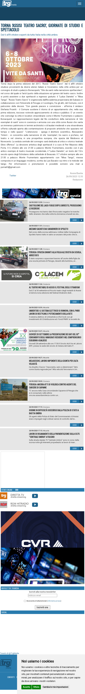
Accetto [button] (26, 687)
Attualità (46, 308)
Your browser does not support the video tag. (23, 470)
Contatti (11, 677)
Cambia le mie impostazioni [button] (55, 687)
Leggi (78, 220)
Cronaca (46, 202)
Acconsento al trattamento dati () (44, 601)
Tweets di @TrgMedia (9, 653)
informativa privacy (54, 601)
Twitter (12, 175)
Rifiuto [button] (36, 687)
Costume (46, 284)
